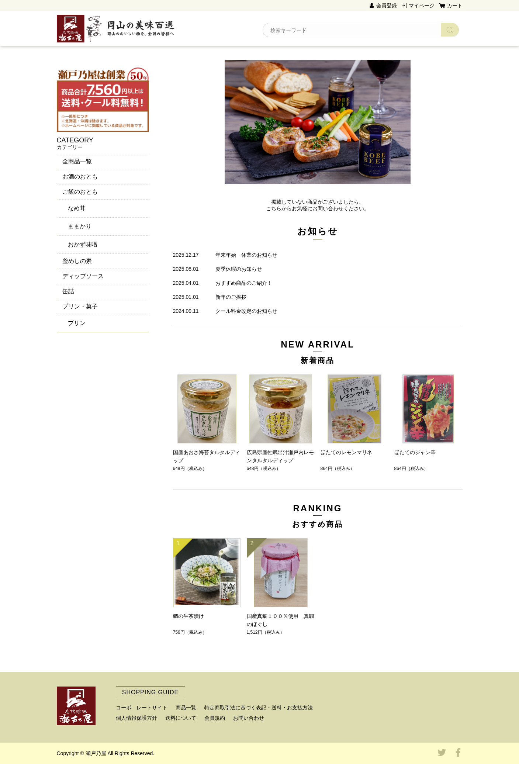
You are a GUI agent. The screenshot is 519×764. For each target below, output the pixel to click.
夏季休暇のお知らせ (238, 269)
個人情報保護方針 (136, 718)
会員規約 (214, 718)
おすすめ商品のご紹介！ (243, 283)
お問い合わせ (248, 718)
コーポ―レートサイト (141, 708)
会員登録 (386, 5)
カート (455, 5)
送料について (180, 718)
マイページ (422, 5)
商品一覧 (186, 708)
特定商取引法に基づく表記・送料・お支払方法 (258, 708)
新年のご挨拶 (230, 297)
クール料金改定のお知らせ (246, 311)
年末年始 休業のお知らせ (246, 255)
